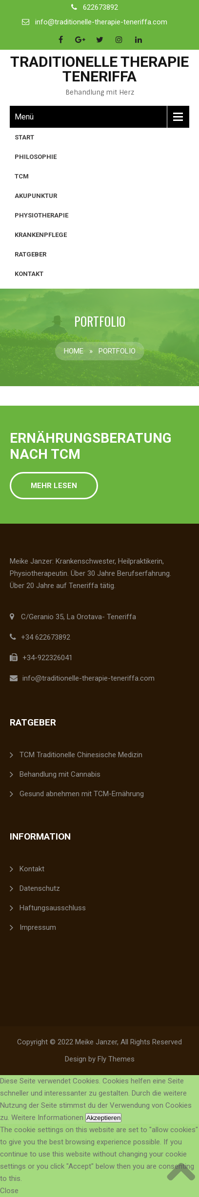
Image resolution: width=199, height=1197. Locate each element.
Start (24, 137)
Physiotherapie (41, 215)
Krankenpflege (41, 234)
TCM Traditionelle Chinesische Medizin (81, 754)
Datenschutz (40, 888)
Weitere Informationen (47, 1117)
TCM (22, 176)
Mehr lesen (54, 485)
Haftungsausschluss (53, 907)
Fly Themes (116, 1059)
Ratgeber (30, 254)
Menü (24, 116)
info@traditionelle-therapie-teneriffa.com (101, 22)
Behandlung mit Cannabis (60, 774)
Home (73, 351)
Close (9, 1190)
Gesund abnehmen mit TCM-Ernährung (82, 793)
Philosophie (36, 156)
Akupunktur (36, 195)
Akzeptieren (103, 1117)
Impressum (38, 927)
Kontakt (29, 273)
